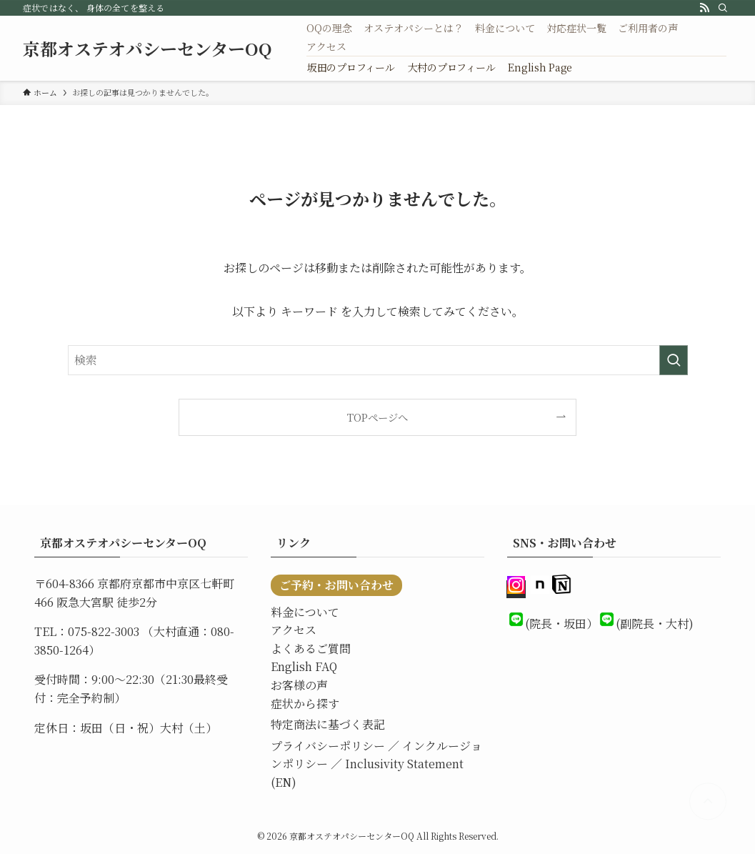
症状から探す (305, 703)
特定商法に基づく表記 (328, 724)
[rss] (704, 8)
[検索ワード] (378, 360)
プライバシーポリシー (328, 746)
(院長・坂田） (561, 623)
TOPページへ (377, 416)
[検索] (723, 8)
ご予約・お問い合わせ (336, 585)
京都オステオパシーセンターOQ (147, 48)
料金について (305, 612)
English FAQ (304, 666)
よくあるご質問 (311, 648)
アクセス (293, 630)
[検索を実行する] (673, 360)
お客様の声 (299, 685)
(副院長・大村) (655, 623)
